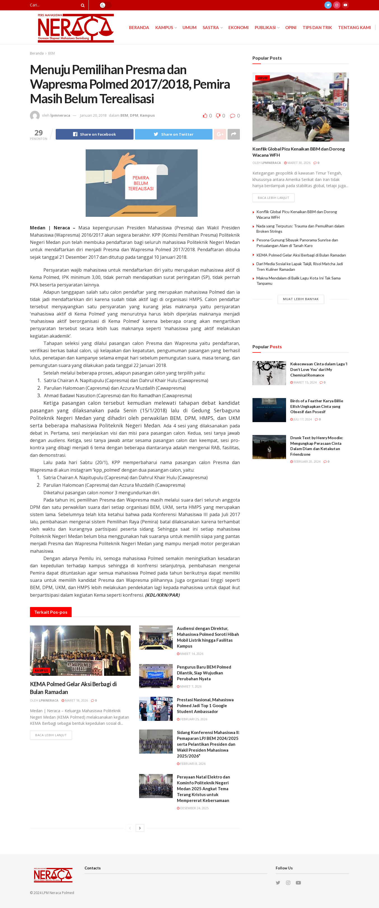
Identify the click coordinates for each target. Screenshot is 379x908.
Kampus (164, 27)
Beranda (139, 27)
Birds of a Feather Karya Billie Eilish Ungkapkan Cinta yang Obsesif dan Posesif (316, 406)
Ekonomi (238, 27)
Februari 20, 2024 (305, 461)
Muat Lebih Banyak (301, 299)
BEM (51, 53)
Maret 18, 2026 (75, 700)
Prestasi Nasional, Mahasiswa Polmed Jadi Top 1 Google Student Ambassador (205, 705)
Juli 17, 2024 (301, 419)
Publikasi (265, 27)
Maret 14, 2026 (190, 653)
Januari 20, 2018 (93, 115)
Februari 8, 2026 (191, 763)
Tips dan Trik (317, 27)
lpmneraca (60, 115)
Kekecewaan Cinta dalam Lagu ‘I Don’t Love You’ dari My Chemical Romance (318, 369)
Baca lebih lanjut (51, 735)
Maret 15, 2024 (303, 382)
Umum (189, 27)
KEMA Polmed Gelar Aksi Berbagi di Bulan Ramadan (301, 255)
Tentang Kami (354, 27)
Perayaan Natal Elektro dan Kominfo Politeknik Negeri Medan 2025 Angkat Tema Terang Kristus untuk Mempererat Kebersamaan (203, 788)
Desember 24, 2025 (193, 808)
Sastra (211, 27)
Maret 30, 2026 (297, 163)
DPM (134, 115)
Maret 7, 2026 (189, 686)
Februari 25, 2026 (192, 719)
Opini (290, 27)
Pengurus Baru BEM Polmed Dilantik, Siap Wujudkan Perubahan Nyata (204, 672)
